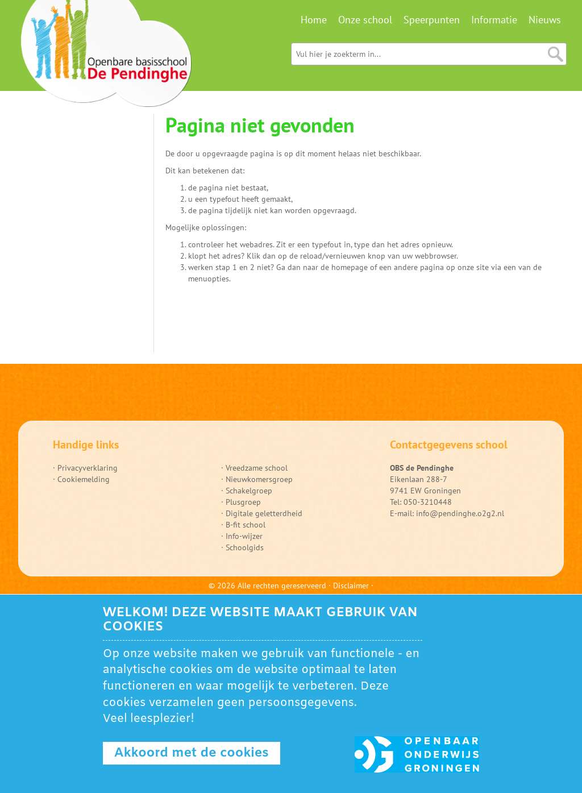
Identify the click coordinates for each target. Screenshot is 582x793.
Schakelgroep (249, 490)
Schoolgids (245, 547)
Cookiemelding (83, 479)
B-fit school (245, 525)
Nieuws (545, 19)
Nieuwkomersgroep (259, 479)
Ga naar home (106, 57)
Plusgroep (243, 502)
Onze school (365, 19)
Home (314, 19)
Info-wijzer (244, 536)
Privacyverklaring (87, 468)
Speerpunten (432, 19)
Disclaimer (351, 585)
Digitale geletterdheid (264, 513)
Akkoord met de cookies (191, 753)
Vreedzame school (257, 468)
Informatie (494, 19)
